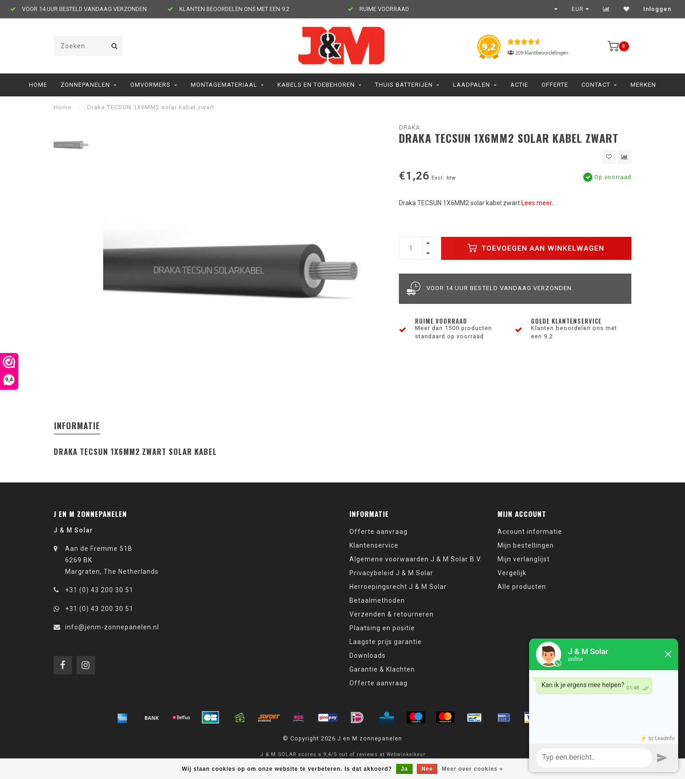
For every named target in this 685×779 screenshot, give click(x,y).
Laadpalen (471, 84)
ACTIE (519, 84)
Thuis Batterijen (404, 84)
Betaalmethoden (377, 600)
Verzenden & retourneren (391, 614)
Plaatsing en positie (382, 628)
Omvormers (150, 84)
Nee (427, 769)
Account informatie (529, 531)
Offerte (554, 84)
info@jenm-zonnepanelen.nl (112, 627)
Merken (643, 84)
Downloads (367, 655)
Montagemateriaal (224, 84)
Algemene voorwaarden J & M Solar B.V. (415, 559)
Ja (404, 769)
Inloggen (657, 9)
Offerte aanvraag (378, 531)
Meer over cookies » (472, 769)
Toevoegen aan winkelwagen (536, 247)
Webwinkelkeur (406, 754)
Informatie (77, 426)
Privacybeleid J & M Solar (391, 573)
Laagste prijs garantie (385, 641)
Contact (595, 84)
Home (38, 84)
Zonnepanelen (85, 84)
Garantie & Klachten (382, 669)
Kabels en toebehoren (316, 84)
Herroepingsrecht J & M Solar (398, 586)
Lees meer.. (537, 203)
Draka (409, 127)
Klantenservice (373, 545)
